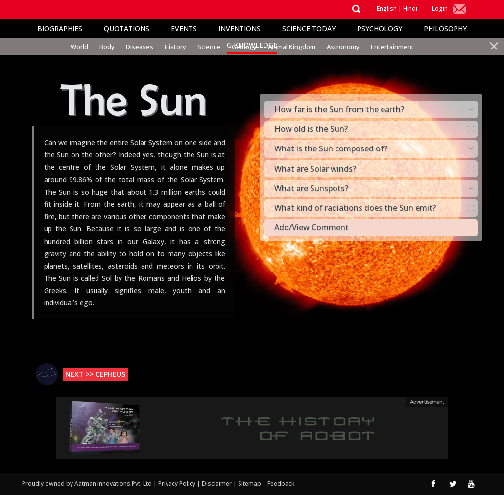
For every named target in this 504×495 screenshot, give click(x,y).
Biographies (59, 28)
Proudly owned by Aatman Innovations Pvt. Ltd (87, 483)
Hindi (410, 8)
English (387, 8)
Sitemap (250, 483)
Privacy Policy (177, 483)
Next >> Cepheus (95, 374)
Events (184, 28)
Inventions (239, 28)
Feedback (280, 483)
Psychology (379, 28)
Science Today (309, 28)
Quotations (126, 28)
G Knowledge (252, 45)
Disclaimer (217, 483)
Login (440, 8)
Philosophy (445, 28)
